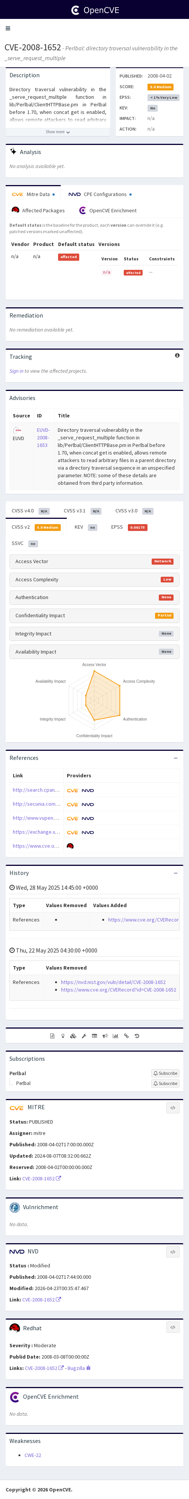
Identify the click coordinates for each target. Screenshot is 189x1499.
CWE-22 (33, 1455)
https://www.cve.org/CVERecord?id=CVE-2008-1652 (118, 989)
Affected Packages (38, 210)
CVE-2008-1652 (33, 47)
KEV (86, 527)
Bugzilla (79, 1368)
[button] (8, 28)
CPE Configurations (100, 194)
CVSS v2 (36, 527)
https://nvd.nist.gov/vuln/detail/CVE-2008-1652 (113, 982)
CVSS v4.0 (31, 511)
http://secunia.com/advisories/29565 (54, 803)
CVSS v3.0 (134, 511)
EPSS (129, 527)
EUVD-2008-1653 (43, 437)
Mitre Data (33, 194)
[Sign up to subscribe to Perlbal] (165, 1073)
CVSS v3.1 (83, 511)
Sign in (16, 370)
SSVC (25, 543)
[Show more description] (58, 132)
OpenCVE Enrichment (108, 210)
